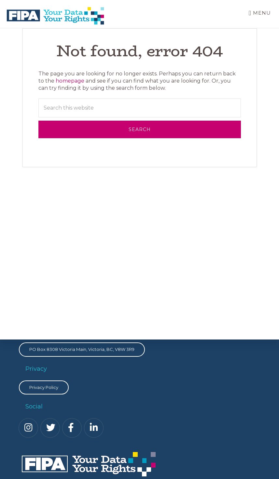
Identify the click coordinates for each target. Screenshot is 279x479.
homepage (70, 81)
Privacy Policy (43, 387)
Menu (262, 13)
